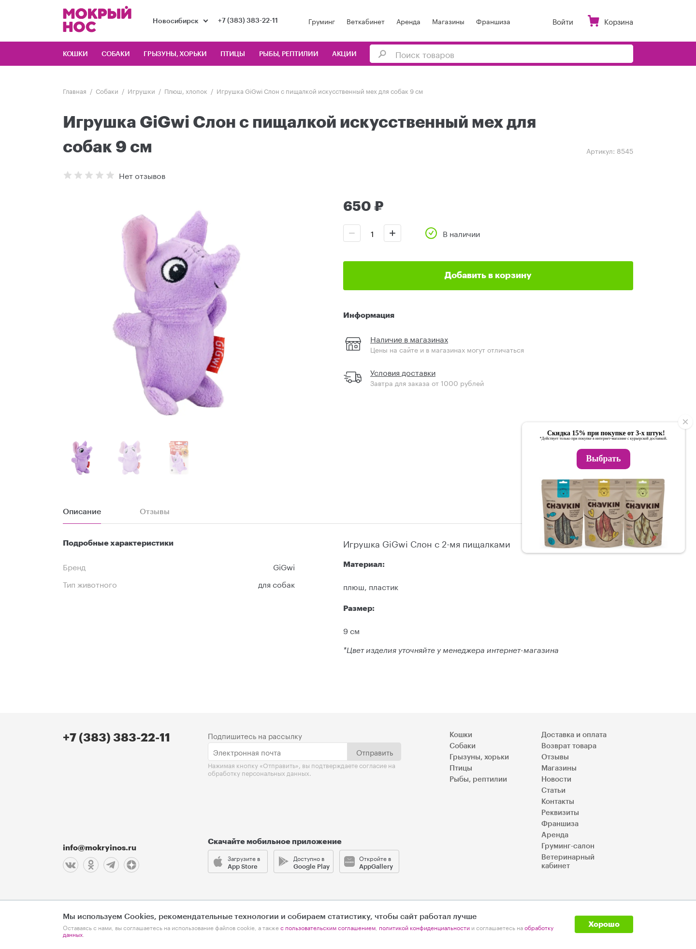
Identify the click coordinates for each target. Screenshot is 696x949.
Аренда (408, 20)
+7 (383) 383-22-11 (248, 20)
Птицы (232, 54)
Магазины (448, 20)
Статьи (553, 790)
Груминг (321, 20)
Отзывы (555, 757)
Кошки (75, 54)
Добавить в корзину (488, 275)
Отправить (374, 751)
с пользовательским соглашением (328, 927)
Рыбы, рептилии (289, 54)
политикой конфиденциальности (424, 927)
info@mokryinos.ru (99, 848)
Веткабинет (366, 20)
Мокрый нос (98, 19)
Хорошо (604, 924)
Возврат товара (568, 746)
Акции (344, 54)
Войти (562, 20)
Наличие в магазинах (409, 338)
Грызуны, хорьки (175, 54)
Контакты (557, 801)
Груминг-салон (567, 846)
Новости (556, 779)
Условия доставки (402, 372)
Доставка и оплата (574, 735)
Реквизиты (560, 812)
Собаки (116, 54)
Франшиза (493, 20)
